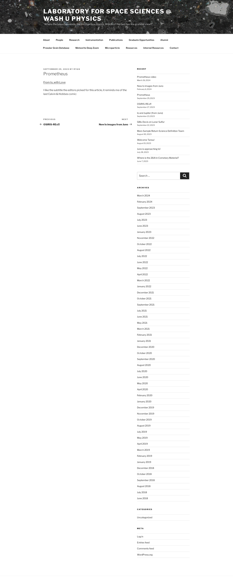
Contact (174, 47)
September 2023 (146, 207)
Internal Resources (153, 47)
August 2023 (144, 213)
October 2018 (144, 474)
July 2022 (142, 256)
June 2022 (142, 262)
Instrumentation (94, 40)
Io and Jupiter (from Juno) (150, 113)
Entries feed (143, 542)
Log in (140, 536)
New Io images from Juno (150, 86)
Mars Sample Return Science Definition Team (160, 131)
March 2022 (143, 280)
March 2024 (143, 195)
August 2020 (144, 365)
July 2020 (142, 371)
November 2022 (145, 238)
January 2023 (144, 232)
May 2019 (142, 437)
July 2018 (142, 492)
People (59, 40)
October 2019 (144, 419)
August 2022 (143, 250)
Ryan (77, 69)
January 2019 (144, 462)
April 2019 (142, 443)
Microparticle (112, 47)
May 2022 (142, 268)
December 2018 (145, 468)
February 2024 (144, 201)
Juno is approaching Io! (148, 148)
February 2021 (144, 334)
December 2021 (145, 292)
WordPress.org (145, 554)
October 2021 (144, 298)
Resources (131, 47)
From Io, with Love (54, 82)
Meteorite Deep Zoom (87, 47)
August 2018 (143, 486)
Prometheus (143, 94)
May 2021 (142, 322)
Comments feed (145, 548)
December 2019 (145, 407)
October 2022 (144, 244)
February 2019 (144, 455)
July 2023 (142, 219)
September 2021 (146, 304)
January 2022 (144, 286)
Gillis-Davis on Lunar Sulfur (151, 121)
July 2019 (142, 431)
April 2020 (142, 389)
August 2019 (143, 425)
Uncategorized (144, 517)
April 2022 (142, 274)
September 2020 (146, 359)
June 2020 (142, 377)
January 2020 (144, 401)
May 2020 (142, 383)
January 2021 (144, 341)
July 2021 (142, 310)
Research (74, 40)
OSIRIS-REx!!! (144, 103)
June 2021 (142, 316)
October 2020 (144, 353)
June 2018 (142, 498)
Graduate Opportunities (141, 40)
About (46, 40)
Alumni (164, 40)
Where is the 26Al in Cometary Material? (158, 157)
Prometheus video (146, 76)
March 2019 (143, 449)
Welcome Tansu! (145, 139)
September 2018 (146, 480)
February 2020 (144, 395)
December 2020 (145, 347)
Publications (116, 40)
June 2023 (142, 225)
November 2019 (145, 413)
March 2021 (143, 328)
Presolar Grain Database (56, 47)
